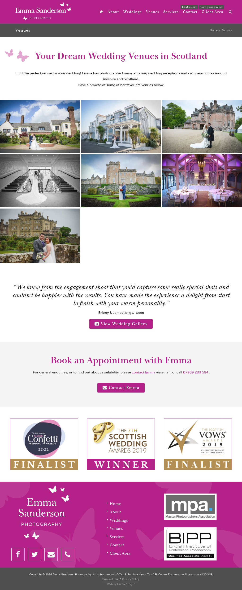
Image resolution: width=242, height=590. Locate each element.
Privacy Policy (130, 579)
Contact (117, 545)
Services (117, 537)
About (115, 512)
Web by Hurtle (116, 584)
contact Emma (143, 372)
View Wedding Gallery (121, 323)
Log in (131, 584)
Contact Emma (121, 387)
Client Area (120, 553)
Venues (116, 528)
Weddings (119, 520)
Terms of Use (110, 579)
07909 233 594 (195, 372)
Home (214, 30)
